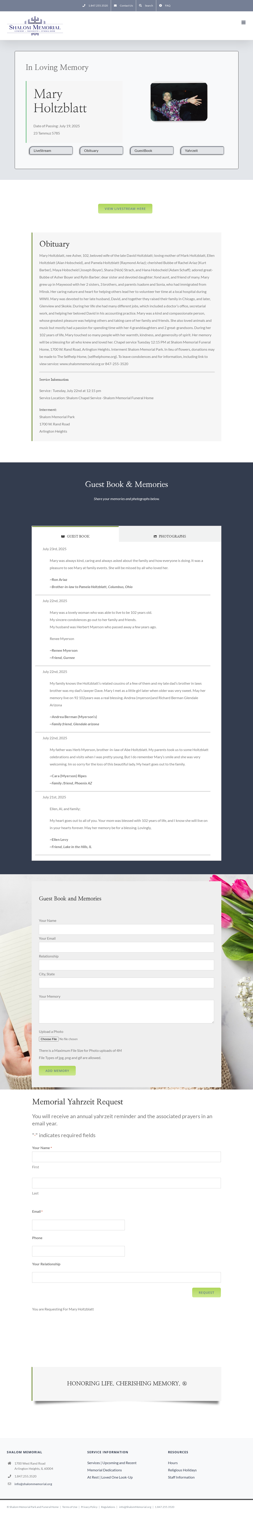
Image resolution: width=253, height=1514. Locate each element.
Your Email (47, 938)
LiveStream (42, 150)
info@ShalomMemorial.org (135, 1507)
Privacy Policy (89, 1507)
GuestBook (143, 150)
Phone (37, 1238)
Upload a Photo (51, 1031)
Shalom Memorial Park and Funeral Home (34, 1507)
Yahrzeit (191, 150)
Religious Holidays (182, 1470)
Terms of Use (69, 1507)
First (35, 1167)
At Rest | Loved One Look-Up (110, 1477)
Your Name (47, 920)
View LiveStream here (125, 208)
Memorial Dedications (104, 1470)
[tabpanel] (126, 701)
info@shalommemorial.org (33, 1484)
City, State (47, 974)
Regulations (108, 1507)
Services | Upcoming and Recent (112, 1463)
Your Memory (49, 996)
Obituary (91, 150)
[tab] (75, 534)
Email (37, 1211)
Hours (173, 1463)
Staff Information (181, 1477)
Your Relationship (46, 1264)
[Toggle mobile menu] (243, 22)
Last (35, 1193)
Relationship (49, 956)
